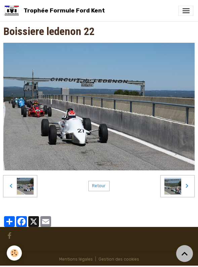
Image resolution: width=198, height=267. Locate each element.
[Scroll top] (184, 253)
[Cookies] (14, 253)
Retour (99, 185)
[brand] (56, 10)
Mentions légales (76, 259)
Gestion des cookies (118, 259)
